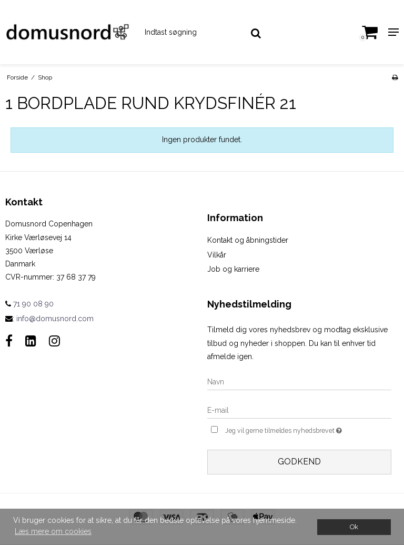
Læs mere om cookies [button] (53, 531)
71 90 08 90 (29, 304)
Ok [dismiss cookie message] (354, 527)
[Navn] (299, 382)
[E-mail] (299, 410)
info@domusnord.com (55, 318)
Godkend (299, 462)
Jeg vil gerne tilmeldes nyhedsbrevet (306, 429)
